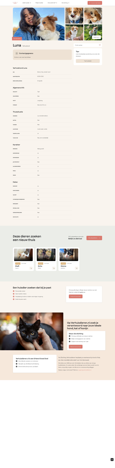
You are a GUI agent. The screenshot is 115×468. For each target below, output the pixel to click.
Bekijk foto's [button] (96, 37)
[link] (39, 3)
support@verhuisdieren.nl (84, 370)
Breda (39, 268)
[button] (46, 3)
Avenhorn (63, 268)
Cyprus (17, 268)
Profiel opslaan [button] (88, 45)
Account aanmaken (95, 3)
